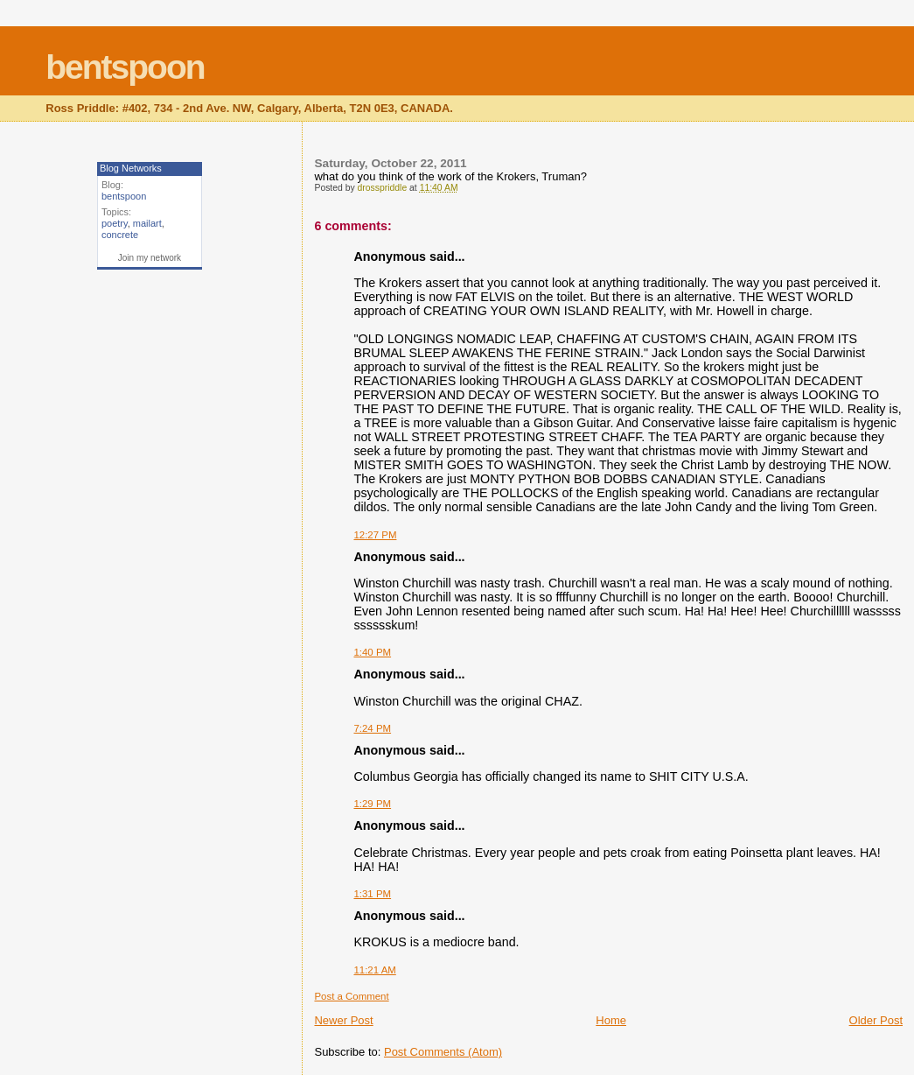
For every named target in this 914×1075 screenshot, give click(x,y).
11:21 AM (374, 970)
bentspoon (124, 67)
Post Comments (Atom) (443, 1051)
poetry (114, 223)
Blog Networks (131, 168)
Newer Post (343, 1020)
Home (611, 1020)
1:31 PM (372, 894)
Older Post (876, 1020)
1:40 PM (372, 652)
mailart (147, 223)
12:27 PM (374, 535)
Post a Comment (351, 996)
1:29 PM (372, 803)
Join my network (149, 258)
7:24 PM (372, 728)
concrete (119, 234)
